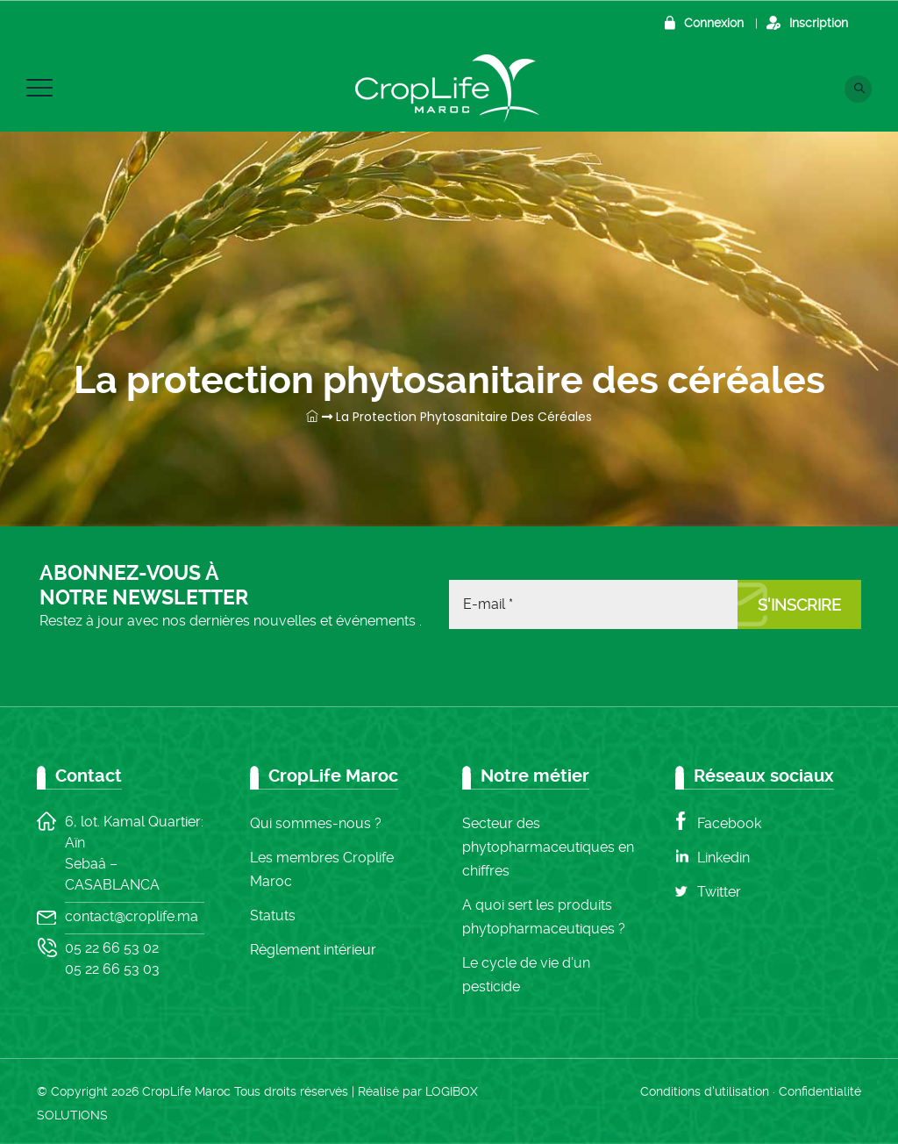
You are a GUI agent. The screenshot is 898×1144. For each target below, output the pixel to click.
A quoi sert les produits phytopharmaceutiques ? (543, 917)
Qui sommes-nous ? (315, 823)
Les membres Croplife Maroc (322, 869)
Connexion (714, 23)
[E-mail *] (593, 604)
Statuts (273, 915)
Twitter (719, 891)
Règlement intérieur (313, 949)
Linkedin (723, 857)
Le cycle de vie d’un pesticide (526, 975)
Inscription (818, 23)
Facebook (729, 823)
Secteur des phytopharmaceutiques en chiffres (548, 847)
